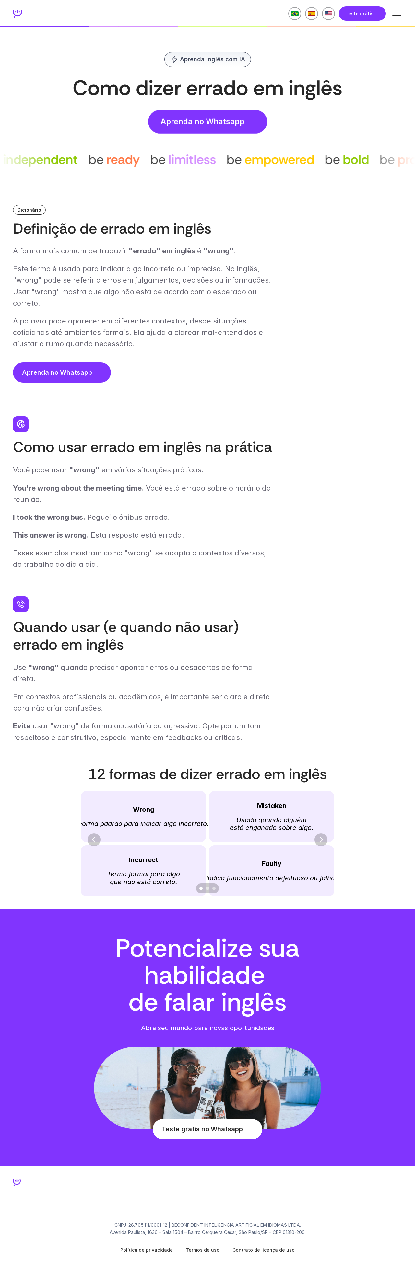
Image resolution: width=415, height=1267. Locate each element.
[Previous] (94, 839)
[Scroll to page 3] (215, 888)
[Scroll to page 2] (207, 888)
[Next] (320, 839)
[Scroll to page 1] (200, 888)
